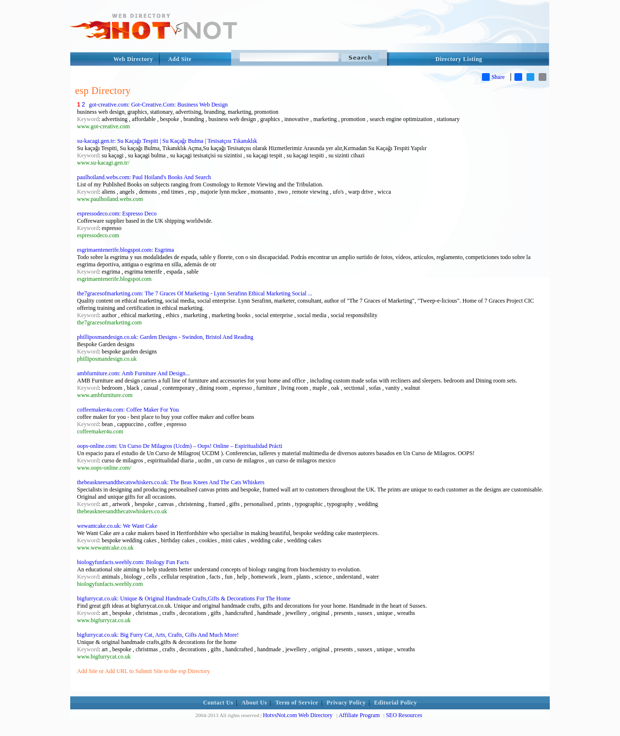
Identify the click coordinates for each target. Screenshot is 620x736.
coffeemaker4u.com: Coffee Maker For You (128, 409)
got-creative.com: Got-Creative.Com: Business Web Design (158, 104)
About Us (254, 702)
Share (493, 77)
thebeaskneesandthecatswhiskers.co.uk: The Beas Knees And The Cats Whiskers (170, 482)
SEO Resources (404, 715)
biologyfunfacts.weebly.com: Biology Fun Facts (133, 562)
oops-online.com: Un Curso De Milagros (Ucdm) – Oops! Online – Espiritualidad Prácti (179, 446)
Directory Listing (458, 59)
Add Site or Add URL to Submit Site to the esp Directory (143, 671)
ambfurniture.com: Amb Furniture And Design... (133, 373)
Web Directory (133, 59)
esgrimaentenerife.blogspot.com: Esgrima (125, 249)
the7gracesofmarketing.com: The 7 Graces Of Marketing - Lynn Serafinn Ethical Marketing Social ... (194, 293)
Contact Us (218, 702)
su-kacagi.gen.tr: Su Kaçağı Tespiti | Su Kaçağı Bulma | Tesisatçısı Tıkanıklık (167, 141)
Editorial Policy (395, 702)
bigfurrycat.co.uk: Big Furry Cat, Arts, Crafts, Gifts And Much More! (158, 634)
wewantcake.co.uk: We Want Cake (117, 525)
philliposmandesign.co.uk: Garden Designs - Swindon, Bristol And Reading (165, 337)
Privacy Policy (346, 702)
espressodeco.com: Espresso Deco (116, 213)
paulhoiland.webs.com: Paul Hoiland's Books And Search (144, 177)
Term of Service (297, 702)
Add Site (179, 59)
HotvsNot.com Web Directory (298, 715)
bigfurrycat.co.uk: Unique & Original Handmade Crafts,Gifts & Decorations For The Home (184, 598)
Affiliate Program (359, 715)
